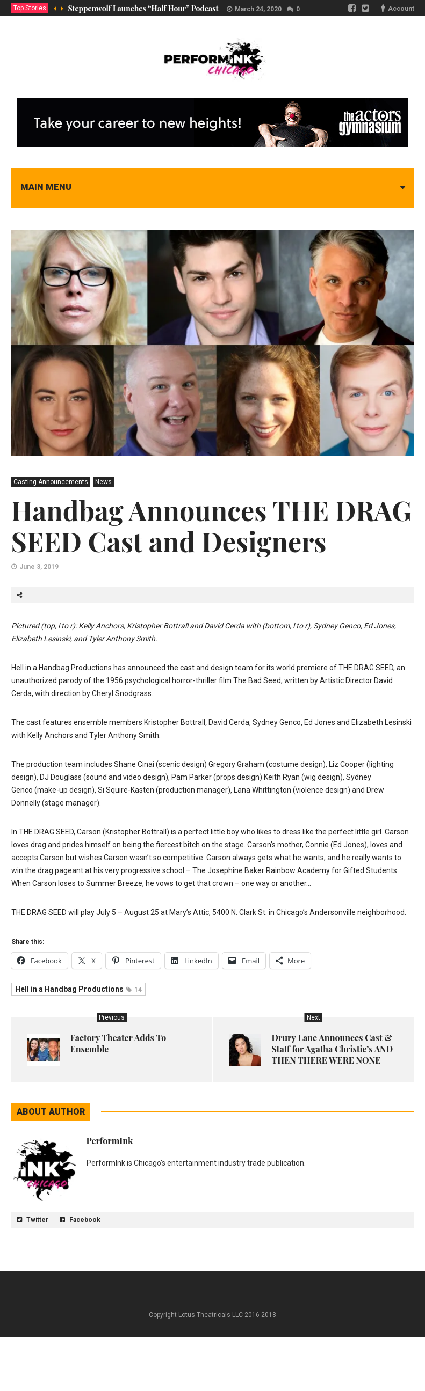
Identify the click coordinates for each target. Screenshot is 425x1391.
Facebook (80, 1220)
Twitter (32, 1220)
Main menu (45, 187)
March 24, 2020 (258, 9)
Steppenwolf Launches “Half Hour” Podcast (143, 8)
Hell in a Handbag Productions (78, 989)
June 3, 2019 (39, 566)
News (103, 482)
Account (401, 8)
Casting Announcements (50, 482)
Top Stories (29, 8)
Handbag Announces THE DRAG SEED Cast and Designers (211, 525)
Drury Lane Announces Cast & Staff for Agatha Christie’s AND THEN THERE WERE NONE (332, 1049)
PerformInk (110, 1140)
